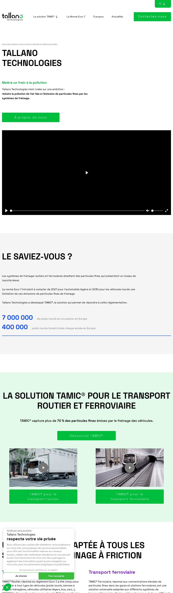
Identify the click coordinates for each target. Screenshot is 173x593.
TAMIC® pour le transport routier (43, 496)
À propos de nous (30, 117)
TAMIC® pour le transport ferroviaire (130, 496)
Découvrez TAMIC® (86, 436)
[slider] (77, 210)
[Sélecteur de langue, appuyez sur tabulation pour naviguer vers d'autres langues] (160, 4)
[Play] (6, 210)
